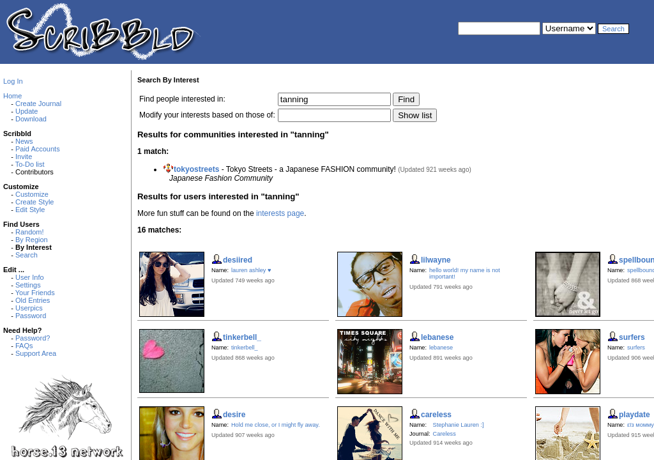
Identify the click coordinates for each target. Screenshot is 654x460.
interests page (280, 213)
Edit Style (30, 209)
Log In (13, 81)
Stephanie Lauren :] (458, 425)
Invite (23, 156)
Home (12, 96)
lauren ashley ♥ (251, 270)
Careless (444, 434)
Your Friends (35, 292)
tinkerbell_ (244, 347)
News (24, 141)
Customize (32, 194)
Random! (29, 232)
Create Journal (38, 103)
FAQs (24, 345)
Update (26, 111)
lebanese (441, 347)
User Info (29, 277)
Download (31, 119)
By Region (31, 239)
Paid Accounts (37, 149)
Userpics (29, 308)
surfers (636, 347)
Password (30, 315)
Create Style (34, 202)
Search (26, 255)
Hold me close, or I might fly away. (275, 425)
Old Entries (32, 300)
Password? (32, 338)
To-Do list (30, 164)
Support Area (35, 353)
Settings (28, 285)
